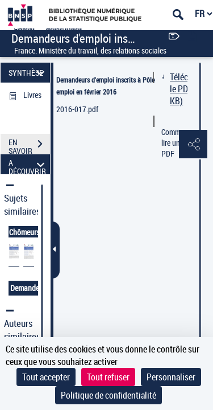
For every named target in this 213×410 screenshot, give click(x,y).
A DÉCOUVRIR (28, 164)
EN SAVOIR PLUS (29, 145)
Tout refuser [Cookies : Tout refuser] (108, 377)
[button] (193, 144)
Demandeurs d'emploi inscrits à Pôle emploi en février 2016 (105, 85)
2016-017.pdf (77, 109)
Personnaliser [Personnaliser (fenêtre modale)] (171, 377)
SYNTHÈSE (28, 73)
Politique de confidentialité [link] (108, 395)
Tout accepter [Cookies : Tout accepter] (46, 377)
